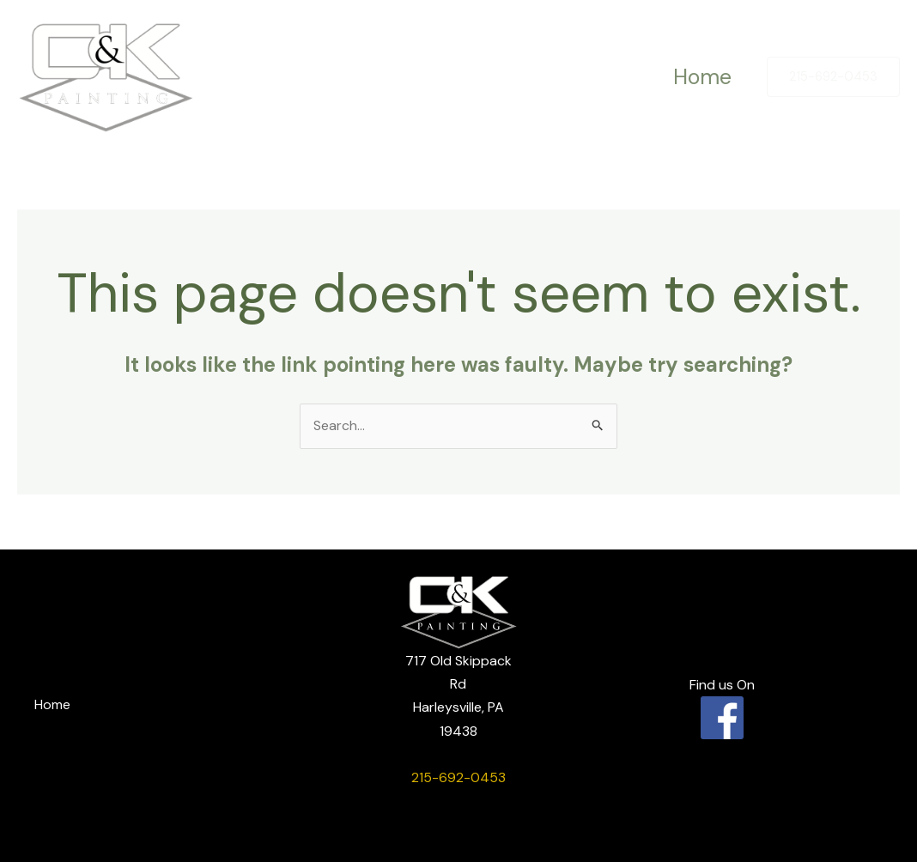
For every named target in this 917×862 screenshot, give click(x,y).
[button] (833, 77)
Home (699, 77)
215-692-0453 (458, 777)
